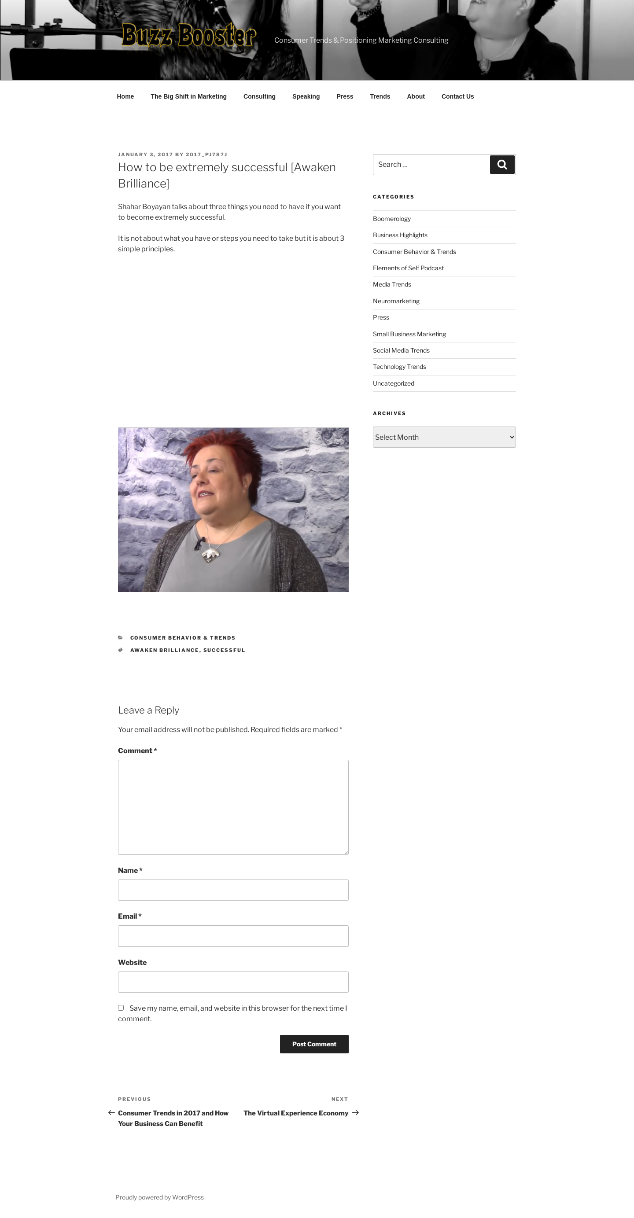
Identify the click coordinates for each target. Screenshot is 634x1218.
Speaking (306, 96)
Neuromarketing (396, 301)
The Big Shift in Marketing (189, 96)
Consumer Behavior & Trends (183, 638)
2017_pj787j (207, 154)
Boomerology (392, 218)
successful (224, 650)
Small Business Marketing (409, 334)
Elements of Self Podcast (408, 268)
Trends (380, 96)
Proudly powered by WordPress (159, 1197)
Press (344, 96)
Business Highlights (400, 235)
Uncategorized (393, 383)
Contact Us (458, 96)
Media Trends (392, 284)
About (416, 96)
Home (125, 96)
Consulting (259, 96)
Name (130, 870)
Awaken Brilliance (164, 650)
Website (132, 962)
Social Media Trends (401, 350)
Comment (137, 751)
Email (130, 916)
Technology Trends (399, 366)
